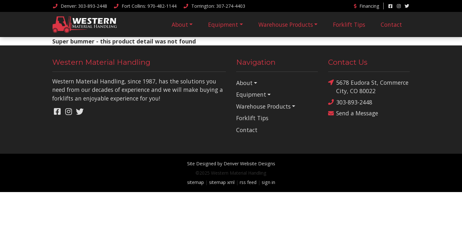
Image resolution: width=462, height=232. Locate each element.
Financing (366, 6)
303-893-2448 (350, 102)
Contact (391, 24)
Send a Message (353, 113)
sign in (268, 182)
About (180, 24)
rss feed (248, 182)
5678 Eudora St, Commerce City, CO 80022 (368, 86)
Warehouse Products (285, 24)
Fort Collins (145, 6)
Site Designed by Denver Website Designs (231, 163)
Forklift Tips (349, 24)
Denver (79, 6)
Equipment (223, 24)
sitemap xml (222, 182)
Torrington (214, 6)
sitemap (195, 182)
